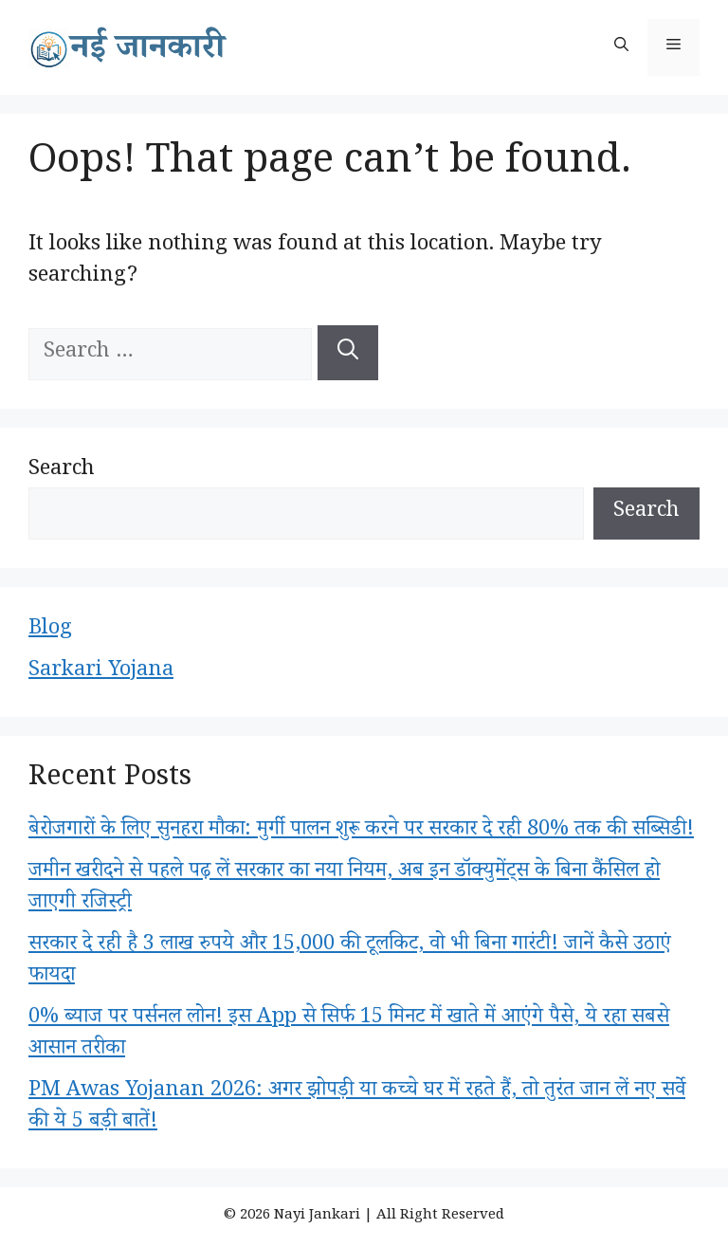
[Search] (348, 352)
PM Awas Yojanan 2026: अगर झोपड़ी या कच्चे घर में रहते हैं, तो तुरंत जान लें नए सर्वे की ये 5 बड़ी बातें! (356, 1108)
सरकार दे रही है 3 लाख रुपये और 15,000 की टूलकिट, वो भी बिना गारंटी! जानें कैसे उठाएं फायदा (349, 962)
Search (61, 471)
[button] (621, 47)
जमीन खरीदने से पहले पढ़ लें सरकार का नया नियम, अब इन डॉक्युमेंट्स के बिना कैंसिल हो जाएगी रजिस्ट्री (344, 889)
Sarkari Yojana (100, 672)
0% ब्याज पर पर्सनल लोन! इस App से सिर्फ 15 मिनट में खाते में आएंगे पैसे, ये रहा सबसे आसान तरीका (348, 1035)
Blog (50, 630)
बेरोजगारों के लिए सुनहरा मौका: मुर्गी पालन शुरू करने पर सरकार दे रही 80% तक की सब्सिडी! (361, 832)
